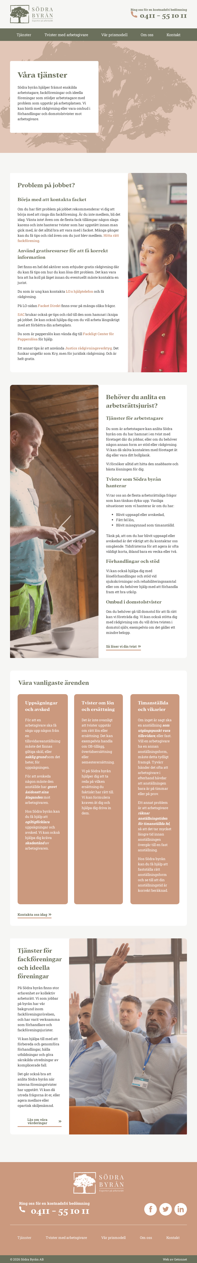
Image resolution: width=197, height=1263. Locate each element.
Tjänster (24, 34)
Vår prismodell (114, 34)
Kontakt (173, 34)
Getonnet (180, 1259)
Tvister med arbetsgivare (66, 34)
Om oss (147, 34)
